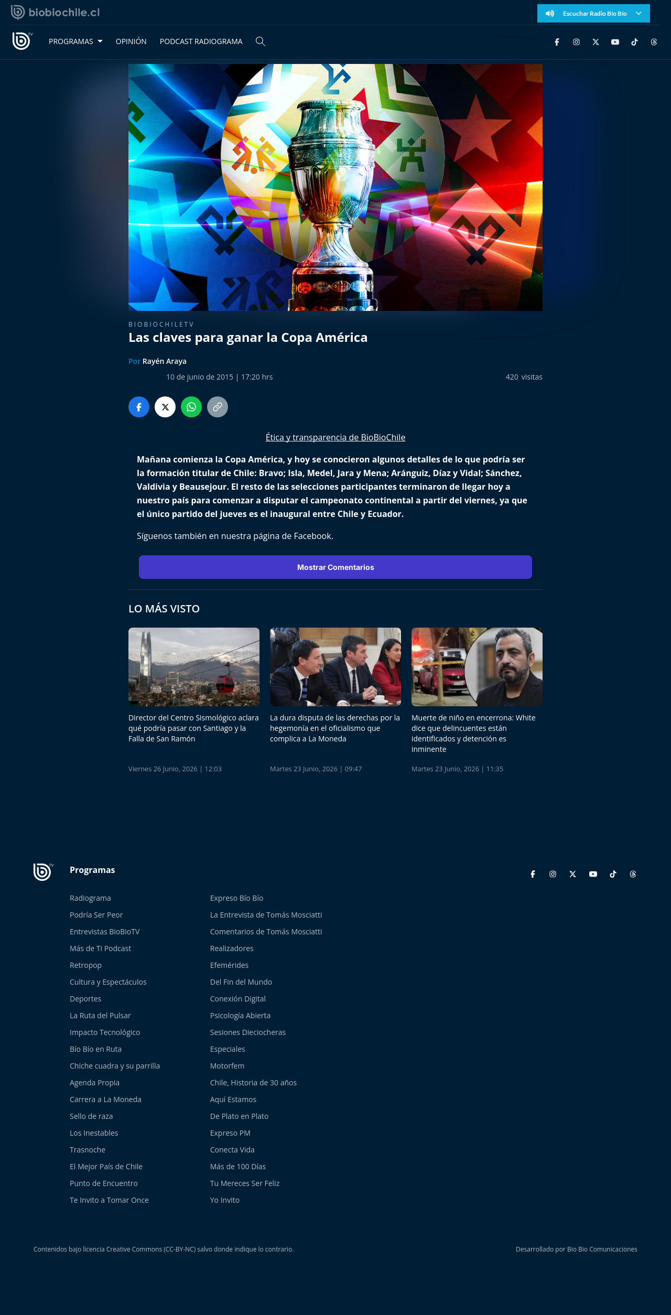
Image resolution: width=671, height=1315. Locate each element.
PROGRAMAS (71, 41)
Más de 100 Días (238, 1166)
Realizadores (232, 948)
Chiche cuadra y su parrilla (115, 1066)
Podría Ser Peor (96, 915)
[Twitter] (595, 41)
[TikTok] (634, 41)
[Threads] (654, 41)
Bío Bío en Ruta (96, 1049)
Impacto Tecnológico (105, 1032)
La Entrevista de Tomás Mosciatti (266, 915)
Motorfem (227, 1066)
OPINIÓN (131, 41)
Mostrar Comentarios (335, 567)
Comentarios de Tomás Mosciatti (266, 931)
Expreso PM (230, 1133)
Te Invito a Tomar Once (109, 1200)
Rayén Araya (165, 361)
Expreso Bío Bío (237, 898)
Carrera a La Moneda (106, 1099)
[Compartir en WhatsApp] (191, 406)
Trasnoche (87, 1150)
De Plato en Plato (239, 1116)
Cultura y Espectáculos (108, 982)
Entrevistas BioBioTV (104, 931)
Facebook (312, 536)
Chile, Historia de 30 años (253, 1082)
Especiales (227, 1049)
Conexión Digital (238, 999)
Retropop (86, 965)
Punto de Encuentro (104, 1183)
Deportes (85, 999)
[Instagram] (576, 41)
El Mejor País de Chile (106, 1166)
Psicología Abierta (240, 1015)
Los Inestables (94, 1133)
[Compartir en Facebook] (138, 406)
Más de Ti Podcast (100, 948)
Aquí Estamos (233, 1099)
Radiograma (90, 898)
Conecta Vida (232, 1150)
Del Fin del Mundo (241, 982)
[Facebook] (557, 41)
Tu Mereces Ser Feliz (244, 1183)
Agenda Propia (95, 1082)
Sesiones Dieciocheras (248, 1032)
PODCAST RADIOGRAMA (201, 41)
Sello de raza (91, 1116)
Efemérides (229, 965)
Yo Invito (225, 1200)
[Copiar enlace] (217, 406)
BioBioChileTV (161, 324)
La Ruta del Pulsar (100, 1015)
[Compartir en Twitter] (165, 406)
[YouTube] (615, 41)
